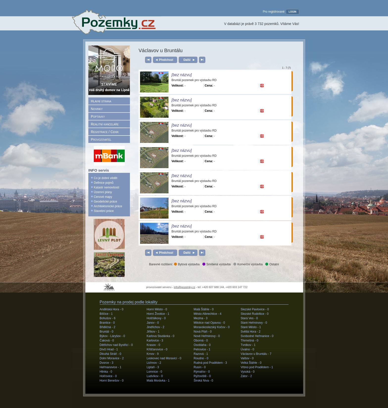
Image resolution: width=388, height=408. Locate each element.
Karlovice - (155, 340)
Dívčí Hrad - (109, 349)
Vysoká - (248, 371)
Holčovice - (108, 376)
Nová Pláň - (203, 331)
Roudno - (201, 358)
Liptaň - (153, 367)
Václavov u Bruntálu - (256, 354)
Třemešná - (249, 340)
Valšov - (247, 358)
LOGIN (292, 11)
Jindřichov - (155, 327)
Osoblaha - (202, 345)
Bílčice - (106, 314)
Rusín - (200, 367)
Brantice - (107, 322)
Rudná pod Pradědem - (210, 362)
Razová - (201, 354)
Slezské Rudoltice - (255, 314)
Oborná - (201, 340)
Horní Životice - (158, 314)
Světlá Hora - (251, 331)
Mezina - (201, 318)
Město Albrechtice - (207, 314)
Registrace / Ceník (105, 132)
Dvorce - (106, 362)
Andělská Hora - (111, 309)
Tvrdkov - (248, 345)
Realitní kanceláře (105, 124)
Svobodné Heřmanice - (257, 336)
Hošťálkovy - (156, 318)
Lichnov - (154, 362)
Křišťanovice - (157, 349)
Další (187, 60)
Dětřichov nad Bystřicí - (116, 345)
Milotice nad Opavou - (209, 322)
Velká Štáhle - (251, 362)
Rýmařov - (202, 371)
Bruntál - (106, 331)
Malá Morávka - (158, 380)
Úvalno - (247, 349)
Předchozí (166, 60)
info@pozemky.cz (184, 287)
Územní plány (103, 192)
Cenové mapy (103, 197)
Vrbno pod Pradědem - (257, 367)
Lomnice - (154, 371)
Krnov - (153, 354)
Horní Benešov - (112, 380)
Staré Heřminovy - (254, 322)
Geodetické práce (105, 201)
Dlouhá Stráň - (110, 354)
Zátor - (246, 376)
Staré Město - (251, 327)
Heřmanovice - (110, 367)
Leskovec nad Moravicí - (164, 358)
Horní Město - (157, 309)
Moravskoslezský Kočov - (212, 327)
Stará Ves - (249, 318)
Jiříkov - (153, 331)
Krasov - (153, 345)
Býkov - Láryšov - (112, 336)
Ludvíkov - (155, 376)
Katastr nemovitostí (106, 187)
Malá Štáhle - (204, 309)
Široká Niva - (203, 380)
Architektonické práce (108, 206)
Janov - (153, 322)
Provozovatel (101, 139)
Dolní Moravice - (112, 358)
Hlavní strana (101, 101)
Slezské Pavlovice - (255, 309)
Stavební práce (104, 211)
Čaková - (107, 340)
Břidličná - (107, 327)
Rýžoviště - (202, 376)
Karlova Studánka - (160, 336)
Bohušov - (108, 318)
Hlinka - (106, 371)
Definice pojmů (103, 182)
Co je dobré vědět (105, 178)
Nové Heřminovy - (207, 336)
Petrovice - (202, 349)
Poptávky (98, 116)
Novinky (97, 109)
